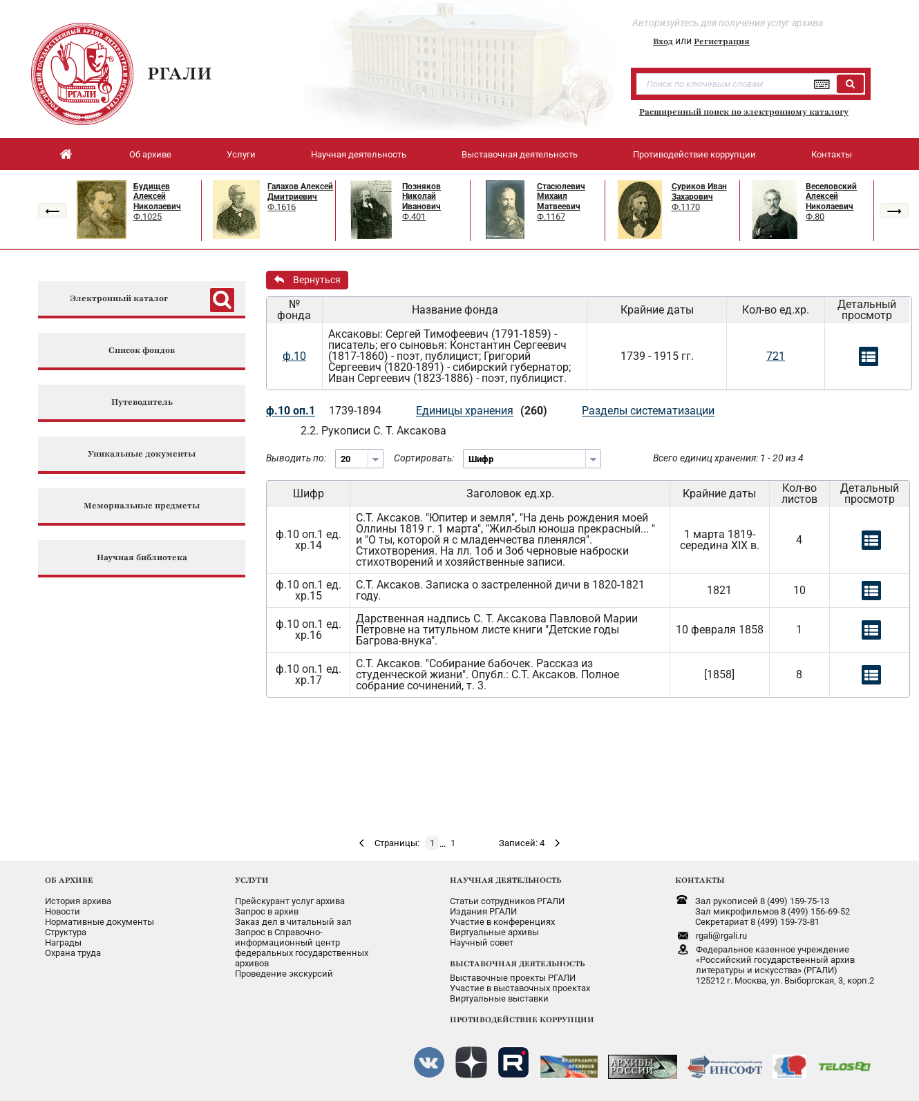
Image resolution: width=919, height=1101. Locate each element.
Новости (62, 911)
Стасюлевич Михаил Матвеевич (561, 196)
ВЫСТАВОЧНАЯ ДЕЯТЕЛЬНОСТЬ (517, 963)
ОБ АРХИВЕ (69, 879)
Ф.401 (414, 216)
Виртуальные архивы (494, 932)
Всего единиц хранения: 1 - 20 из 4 (728, 457)
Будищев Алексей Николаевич (157, 196)
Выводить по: (296, 457)
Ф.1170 (686, 207)
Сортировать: (424, 457)
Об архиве (150, 154)
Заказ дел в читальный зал (293, 922)
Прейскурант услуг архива (290, 901)
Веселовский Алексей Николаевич (831, 196)
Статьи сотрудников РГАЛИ (507, 901)
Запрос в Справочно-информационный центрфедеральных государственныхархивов (301, 947)
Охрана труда (73, 953)
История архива (78, 901)
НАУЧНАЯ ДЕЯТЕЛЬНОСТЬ (505, 879)
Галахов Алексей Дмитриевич (300, 192)
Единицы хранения (464, 410)
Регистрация (722, 41)
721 (775, 356)
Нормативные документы (99, 922)
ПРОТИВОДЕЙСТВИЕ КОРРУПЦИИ (522, 1019)
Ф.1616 (281, 207)
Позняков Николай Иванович (421, 196)
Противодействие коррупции (694, 154)
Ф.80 (815, 216)
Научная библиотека (142, 558)
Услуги (241, 154)
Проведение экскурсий (284, 973)
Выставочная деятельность (520, 154)
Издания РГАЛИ (483, 911)
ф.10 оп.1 (290, 410)
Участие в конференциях (502, 922)
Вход (663, 41)
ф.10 (294, 356)
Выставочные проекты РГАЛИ (513, 978)
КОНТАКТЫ (700, 879)
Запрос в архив (267, 911)
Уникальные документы (142, 454)
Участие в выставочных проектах (520, 988)
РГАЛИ (179, 73)
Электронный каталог (119, 299)
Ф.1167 (551, 216)
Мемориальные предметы (142, 506)
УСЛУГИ (252, 879)
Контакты (831, 154)
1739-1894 (355, 410)
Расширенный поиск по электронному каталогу (744, 111)
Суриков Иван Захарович (699, 192)
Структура (65, 932)
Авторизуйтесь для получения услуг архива (727, 22)
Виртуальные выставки (499, 998)
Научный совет (481, 942)
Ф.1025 (147, 216)
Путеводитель (142, 402)
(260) (533, 410)
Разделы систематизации (648, 410)
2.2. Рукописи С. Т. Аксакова (373, 430)
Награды (63, 942)
